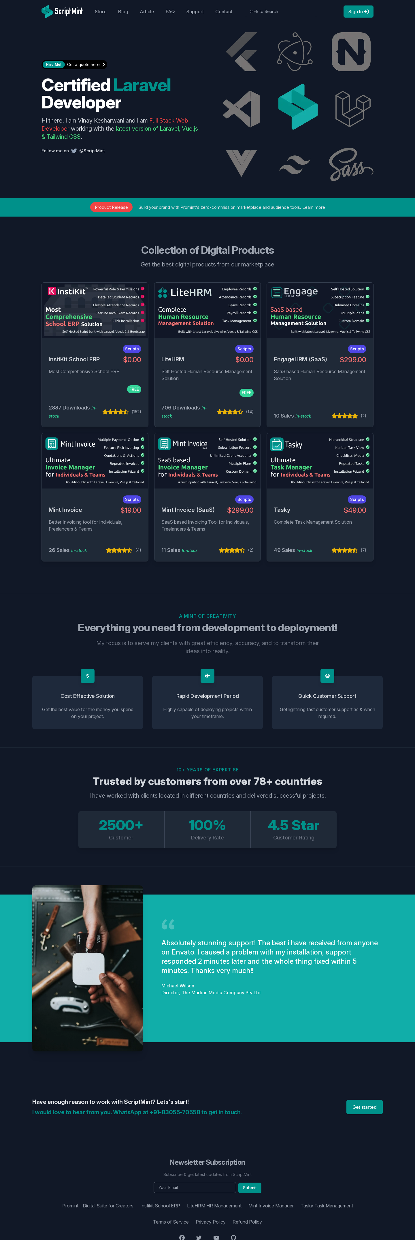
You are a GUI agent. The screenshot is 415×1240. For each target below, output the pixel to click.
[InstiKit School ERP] (95, 310)
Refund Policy (247, 1222)
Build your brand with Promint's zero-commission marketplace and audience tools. (207, 207)
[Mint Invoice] (95, 461)
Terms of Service (171, 1222)
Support (195, 11)
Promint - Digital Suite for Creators (97, 1206)
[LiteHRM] (207, 310)
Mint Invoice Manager (271, 1206)
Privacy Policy (211, 1222)
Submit (250, 1187)
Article (147, 11)
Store (101, 11)
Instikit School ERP (160, 1206)
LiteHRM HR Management (214, 1206)
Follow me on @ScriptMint (73, 151)
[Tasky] (320, 461)
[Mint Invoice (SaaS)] (207, 461)
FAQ (170, 11)
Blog (123, 11)
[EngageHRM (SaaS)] (320, 310)
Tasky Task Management (327, 1206)
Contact (223, 11)
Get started (364, 1107)
